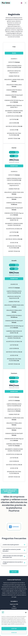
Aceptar (14, 628)
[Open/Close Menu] (25, 3)
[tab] (14, 545)
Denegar (14, 632)
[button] (26, 612)
